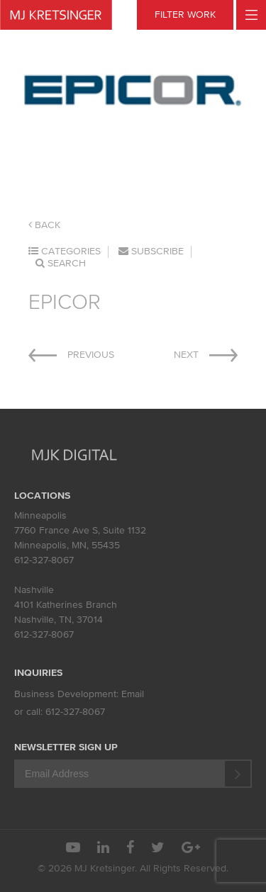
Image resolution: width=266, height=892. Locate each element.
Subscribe (151, 251)
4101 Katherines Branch (65, 604)
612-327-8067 (44, 560)
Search (60, 263)
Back (44, 225)
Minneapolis (40, 515)
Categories (64, 251)
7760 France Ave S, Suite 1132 (80, 530)
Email (132, 694)
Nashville (34, 590)
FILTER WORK (185, 14)
